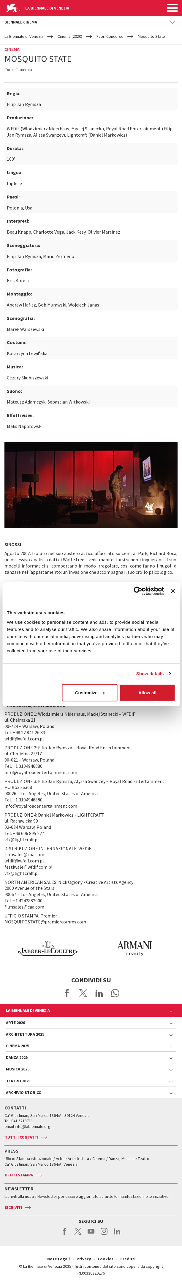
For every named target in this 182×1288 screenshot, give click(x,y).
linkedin (117, 1234)
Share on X (83, 993)
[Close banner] (173, 591)
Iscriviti (13, 1207)
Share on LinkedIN (99, 993)
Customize (90, 692)
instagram (104, 1234)
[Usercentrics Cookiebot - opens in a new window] (138, 591)
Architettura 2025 (25, 1034)
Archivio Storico (24, 1092)
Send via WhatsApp (115, 993)
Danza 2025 (17, 1057)
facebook (65, 1234)
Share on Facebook (67, 993)
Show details (150, 673)
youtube (91, 1234)
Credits (127, 1259)
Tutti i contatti (21, 1137)
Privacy (84, 1259)
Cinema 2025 (17, 1045)
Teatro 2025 (18, 1081)
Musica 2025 (17, 1069)
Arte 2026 (15, 1022)
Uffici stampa (19, 1175)
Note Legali (58, 1259)
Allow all (147, 692)
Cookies (105, 1259)
